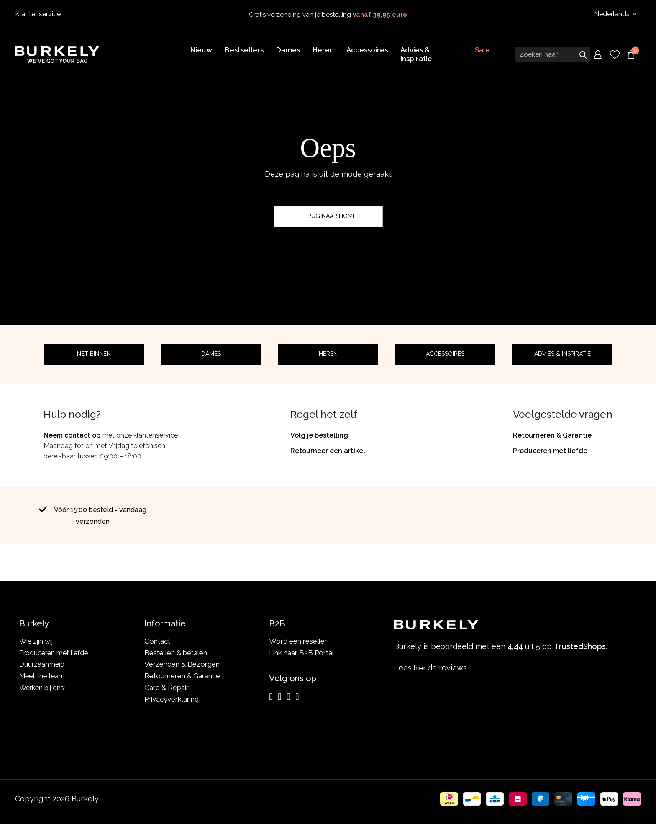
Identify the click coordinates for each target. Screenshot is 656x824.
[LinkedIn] (288, 696)
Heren (328, 353)
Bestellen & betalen (175, 653)
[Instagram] (270, 696)
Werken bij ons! (44, 687)
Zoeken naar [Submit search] (583, 55)
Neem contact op (72, 435)
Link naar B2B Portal (301, 653)
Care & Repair (166, 687)
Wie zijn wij (37, 641)
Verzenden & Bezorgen (182, 664)
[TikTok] (297, 696)
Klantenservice (38, 14)
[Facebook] (279, 696)
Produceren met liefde (550, 451)
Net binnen (94, 353)
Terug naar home (328, 216)
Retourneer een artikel (327, 451)
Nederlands (612, 14)
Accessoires (445, 353)
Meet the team (43, 676)
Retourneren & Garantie (552, 435)
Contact (157, 641)
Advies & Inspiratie (562, 353)
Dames (211, 353)
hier (421, 667)
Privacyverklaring (171, 699)
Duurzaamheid (42, 664)
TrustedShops (406, 558)
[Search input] (552, 55)
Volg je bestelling (319, 435)
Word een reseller (298, 641)
